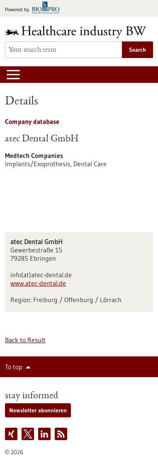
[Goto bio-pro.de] (34, 8)
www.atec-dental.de (38, 283)
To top (13, 367)
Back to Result (25, 340)
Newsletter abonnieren (38, 410)
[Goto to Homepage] (79, 32)
